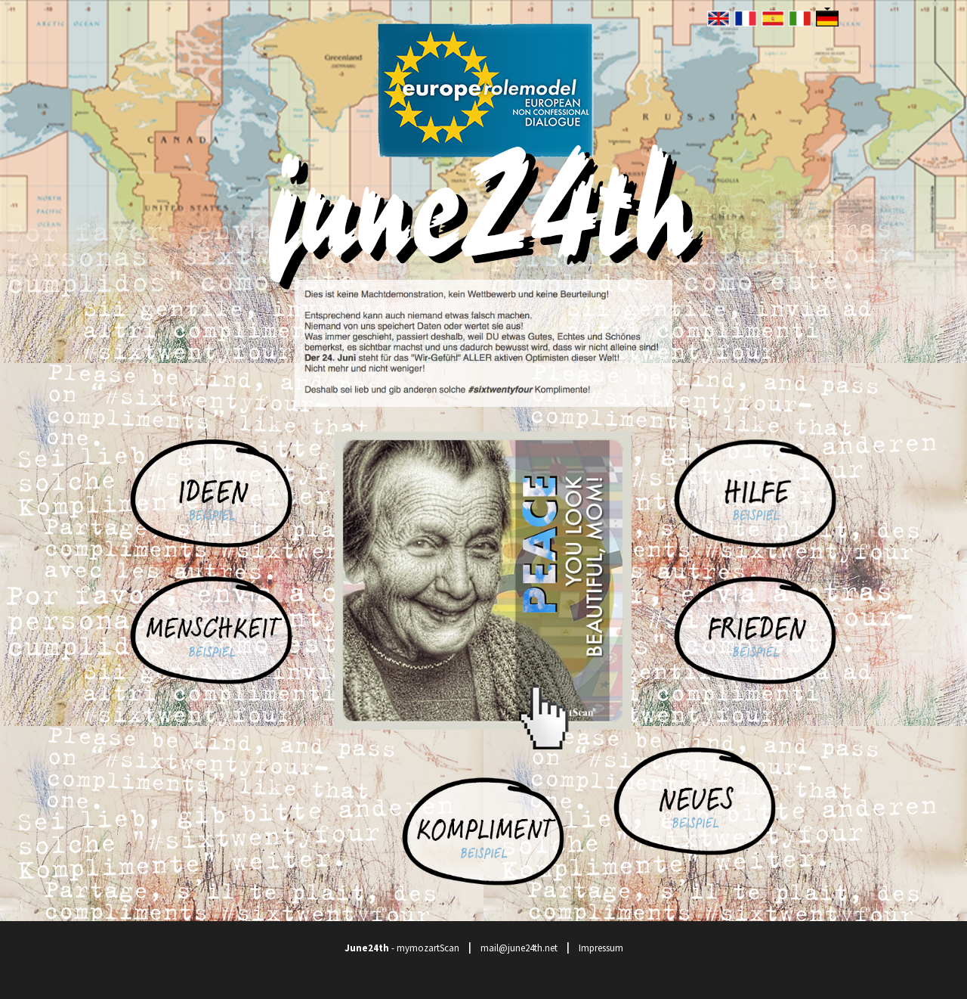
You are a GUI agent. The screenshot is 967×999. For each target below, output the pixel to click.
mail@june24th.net (519, 948)
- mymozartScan (401, 948)
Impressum (601, 948)
